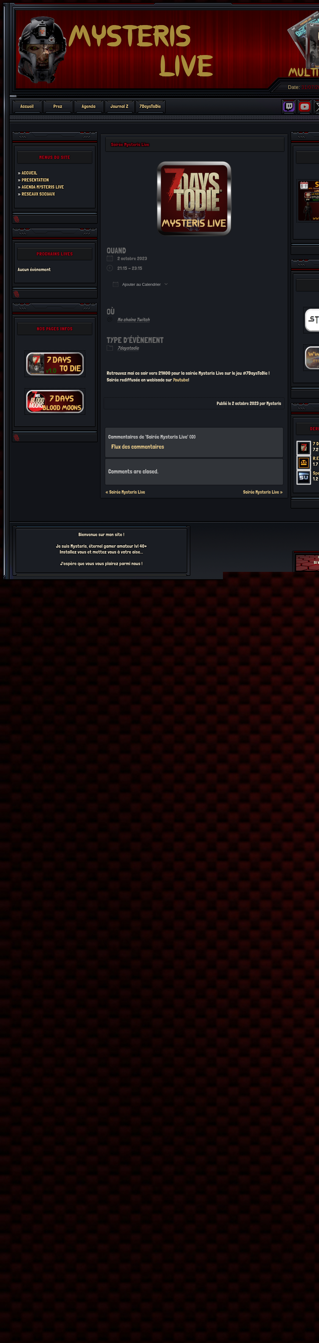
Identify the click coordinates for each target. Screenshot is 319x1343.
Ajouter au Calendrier (137, 284)
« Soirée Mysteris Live (125, 492)
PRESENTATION (35, 180)
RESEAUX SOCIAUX (38, 194)
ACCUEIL (29, 173)
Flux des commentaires (137, 446)
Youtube (180, 380)
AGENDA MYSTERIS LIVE (43, 187)
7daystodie (128, 348)
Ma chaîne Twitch (133, 319)
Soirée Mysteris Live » (263, 492)
